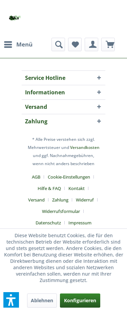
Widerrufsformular (61, 211)
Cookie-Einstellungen (69, 177)
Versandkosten (85, 147)
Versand (36, 200)
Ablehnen (42, 300)
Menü (18, 43)
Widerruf (85, 200)
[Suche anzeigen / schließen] (58, 44)
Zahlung (60, 200)
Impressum (79, 223)
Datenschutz (48, 223)
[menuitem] (18, 44)
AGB (36, 177)
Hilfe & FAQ (49, 188)
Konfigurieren (80, 300)
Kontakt (76, 188)
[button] (11, 300)
